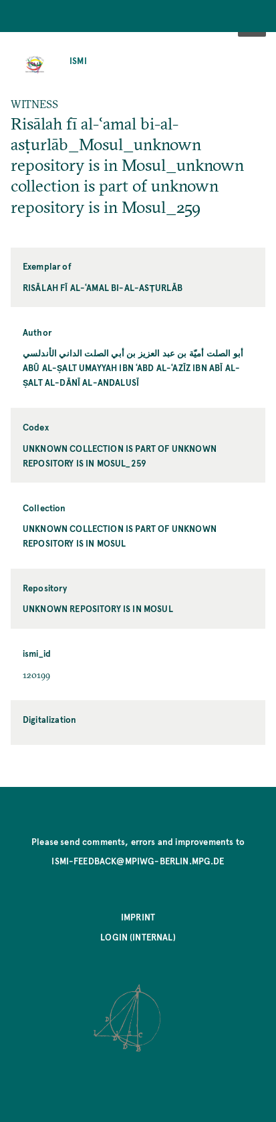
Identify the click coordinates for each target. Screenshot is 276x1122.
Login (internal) (138, 936)
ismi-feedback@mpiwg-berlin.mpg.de (137, 860)
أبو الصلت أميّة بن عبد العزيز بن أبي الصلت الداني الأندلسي (133, 352)
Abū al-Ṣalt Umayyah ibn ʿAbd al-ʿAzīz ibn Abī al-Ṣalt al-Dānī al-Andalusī (131, 374)
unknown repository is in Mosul (98, 608)
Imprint (138, 916)
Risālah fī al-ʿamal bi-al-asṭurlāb (103, 287)
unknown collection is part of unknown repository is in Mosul (120, 535)
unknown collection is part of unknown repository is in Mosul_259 (120, 455)
